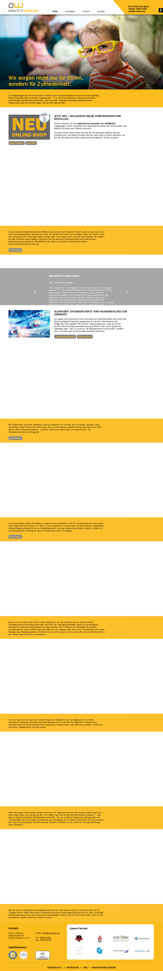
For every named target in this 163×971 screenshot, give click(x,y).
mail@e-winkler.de (136, 11)
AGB (85, 967)
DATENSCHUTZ (54, 967)
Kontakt (101, 11)
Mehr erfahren (16, 143)
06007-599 (45, 937)
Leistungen (70, 11)
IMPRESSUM (72, 967)
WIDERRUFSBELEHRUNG (104, 967)
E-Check (86, 11)
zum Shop (31, 143)
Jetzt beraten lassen (65, 336)
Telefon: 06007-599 (137, 9)
